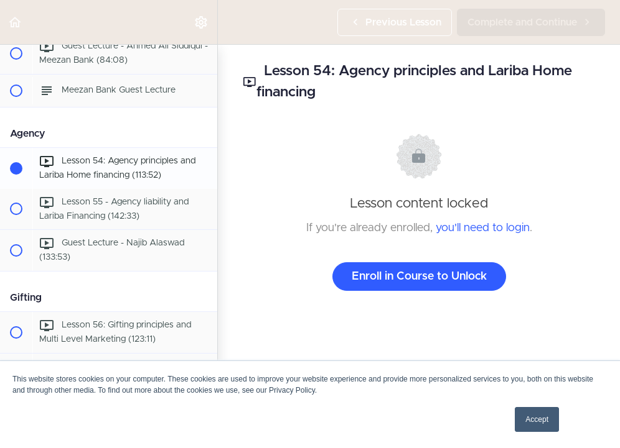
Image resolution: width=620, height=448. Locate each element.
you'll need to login (483, 228)
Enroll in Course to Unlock (419, 276)
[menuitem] (201, 22)
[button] (15, 22)
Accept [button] (536, 419)
